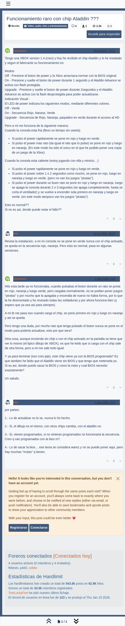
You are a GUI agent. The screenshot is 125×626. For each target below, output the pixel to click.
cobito (33, 568)
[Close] (118, 479)
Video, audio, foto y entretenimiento (45, 26)
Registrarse (18, 527)
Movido (14, 26)
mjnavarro (19, 50)
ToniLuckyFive (18, 593)
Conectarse (39, 527)
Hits (15, 233)
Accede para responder (104, 34)
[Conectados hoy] (72, 556)
